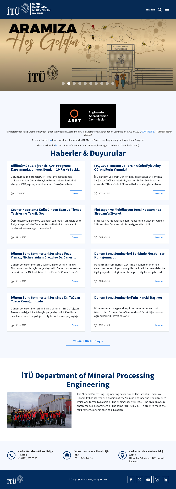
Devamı (76, 193)
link (50, 140)
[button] (63, 83)
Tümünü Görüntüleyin (88, 341)
